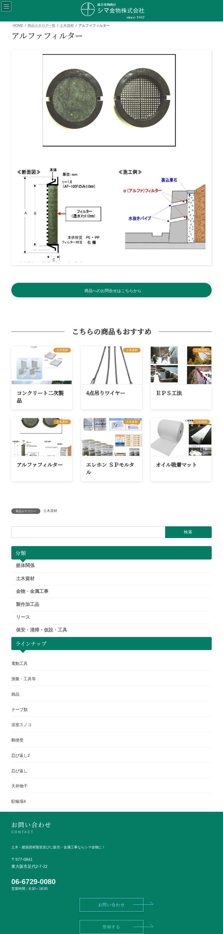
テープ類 (19, 709)
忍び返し (19, 770)
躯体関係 (25, 565)
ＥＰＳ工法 (169, 393)
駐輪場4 (18, 801)
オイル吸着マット (176, 464)
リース (23, 617)
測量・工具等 (23, 678)
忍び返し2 (20, 755)
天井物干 (19, 786)
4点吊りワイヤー (105, 393)
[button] (111, 290)
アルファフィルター (40, 464)
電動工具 (19, 663)
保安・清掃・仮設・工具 (41, 629)
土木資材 (50, 511)
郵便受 (17, 740)
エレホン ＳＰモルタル (110, 468)
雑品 (15, 694)
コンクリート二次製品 (40, 396)
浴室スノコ (21, 724)
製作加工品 (27, 604)
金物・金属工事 (32, 591)
